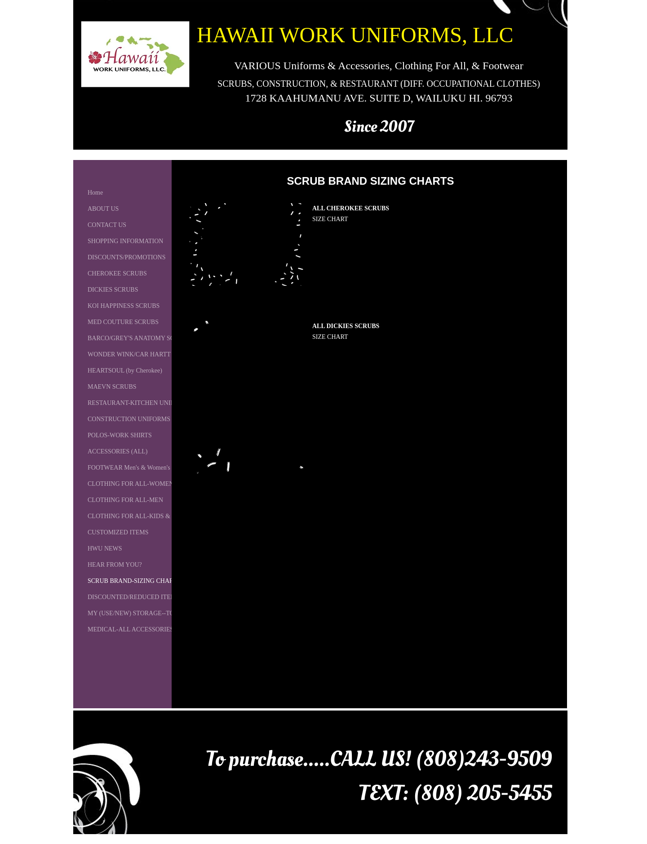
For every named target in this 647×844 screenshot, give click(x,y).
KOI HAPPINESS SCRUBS (124, 305)
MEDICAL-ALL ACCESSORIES (130, 629)
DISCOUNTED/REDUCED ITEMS (134, 597)
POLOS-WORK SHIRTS (120, 435)
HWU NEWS (105, 548)
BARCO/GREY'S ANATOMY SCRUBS (139, 338)
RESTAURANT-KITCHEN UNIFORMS (140, 403)
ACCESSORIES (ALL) (117, 451)
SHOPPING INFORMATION (125, 241)
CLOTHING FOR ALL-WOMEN (130, 483)
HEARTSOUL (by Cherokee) (125, 370)
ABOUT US (103, 208)
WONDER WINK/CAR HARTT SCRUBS (142, 354)
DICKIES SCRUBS (113, 289)
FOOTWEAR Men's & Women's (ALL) (138, 467)
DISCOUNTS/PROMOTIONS (126, 257)
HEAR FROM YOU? (115, 564)
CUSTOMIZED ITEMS (118, 532)
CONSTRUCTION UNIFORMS (129, 419)
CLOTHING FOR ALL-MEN (125, 500)
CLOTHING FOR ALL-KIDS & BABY (138, 516)
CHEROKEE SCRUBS (117, 273)
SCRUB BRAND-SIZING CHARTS (134, 580)
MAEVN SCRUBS (112, 386)
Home (95, 192)
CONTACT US (107, 225)
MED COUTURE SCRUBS (123, 322)
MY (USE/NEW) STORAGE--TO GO (136, 613)
